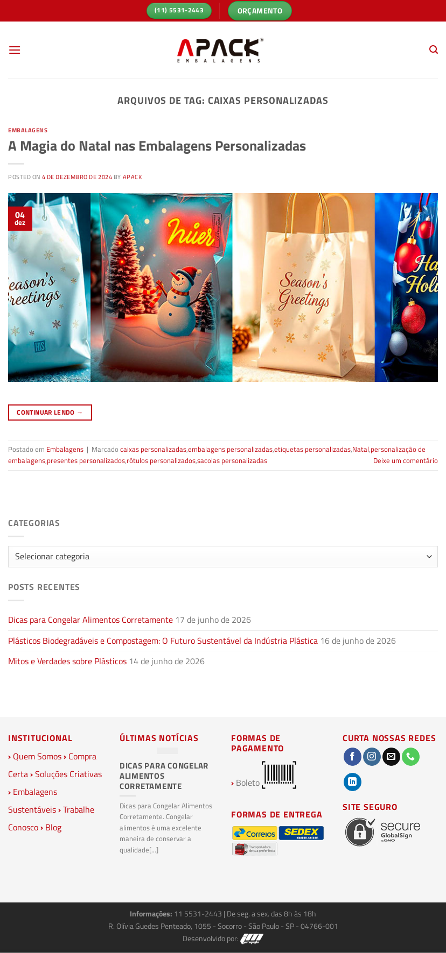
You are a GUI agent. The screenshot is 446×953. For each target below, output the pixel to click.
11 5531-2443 (199, 914)
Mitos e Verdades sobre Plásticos (67, 661)
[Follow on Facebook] (352, 757)
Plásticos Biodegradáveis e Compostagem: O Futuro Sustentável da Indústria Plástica (163, 640)
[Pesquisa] (433, 49)
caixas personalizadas (153, 449)
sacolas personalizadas (232, 460)
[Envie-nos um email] (391, 757)
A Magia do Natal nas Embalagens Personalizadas (157, 145)
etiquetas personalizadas (312, 449)
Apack (132, 176)
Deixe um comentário (405, 460)
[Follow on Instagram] (372, 757)
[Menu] (14, 50)
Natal (360, 449)
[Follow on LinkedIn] (352, 782)
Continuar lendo (50, 412)
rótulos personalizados (161, 460)
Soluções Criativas (68, 773)
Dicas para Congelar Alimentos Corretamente (90, 619)
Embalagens (28, 129)
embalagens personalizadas (230, 449)
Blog (53, 827)
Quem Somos (37, 756)
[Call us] (411, 757)
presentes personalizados (86, 460)
